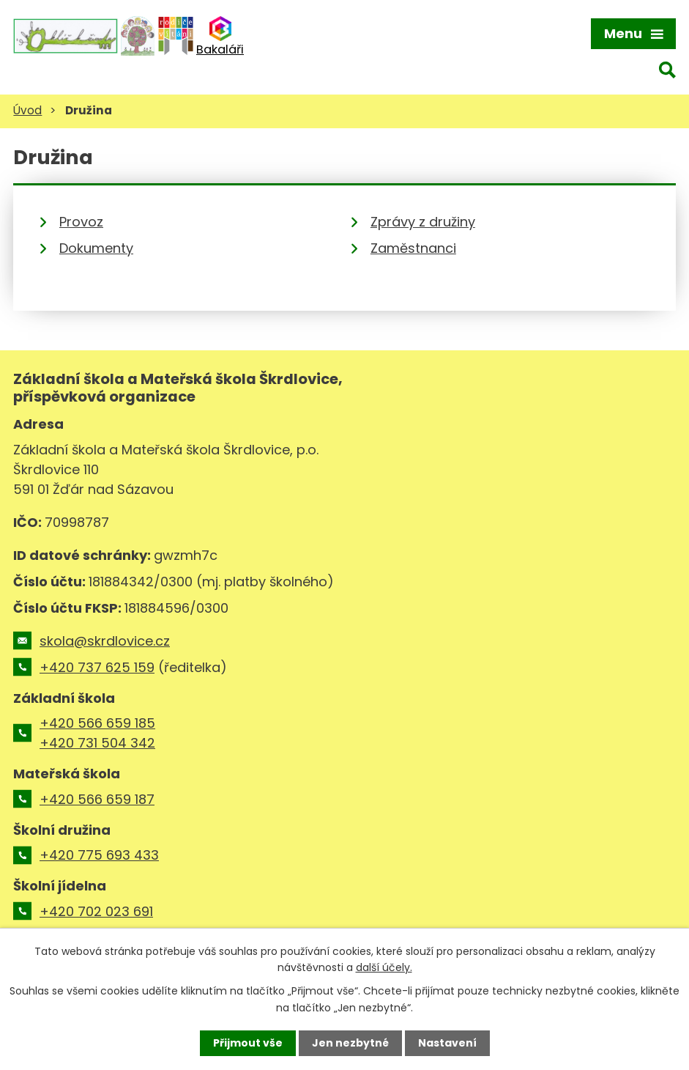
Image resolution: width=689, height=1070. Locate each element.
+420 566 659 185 (97, 723)
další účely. (384, 967)
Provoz (81, 222)
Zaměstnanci (413, 248)
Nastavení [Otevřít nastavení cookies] (447, 1043)
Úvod (27, 110)
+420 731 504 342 (97, 743)
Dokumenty (96, 248)
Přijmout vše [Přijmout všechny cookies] (248, 1043)
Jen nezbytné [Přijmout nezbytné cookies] (350, 1043)
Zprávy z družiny (422, 222)
